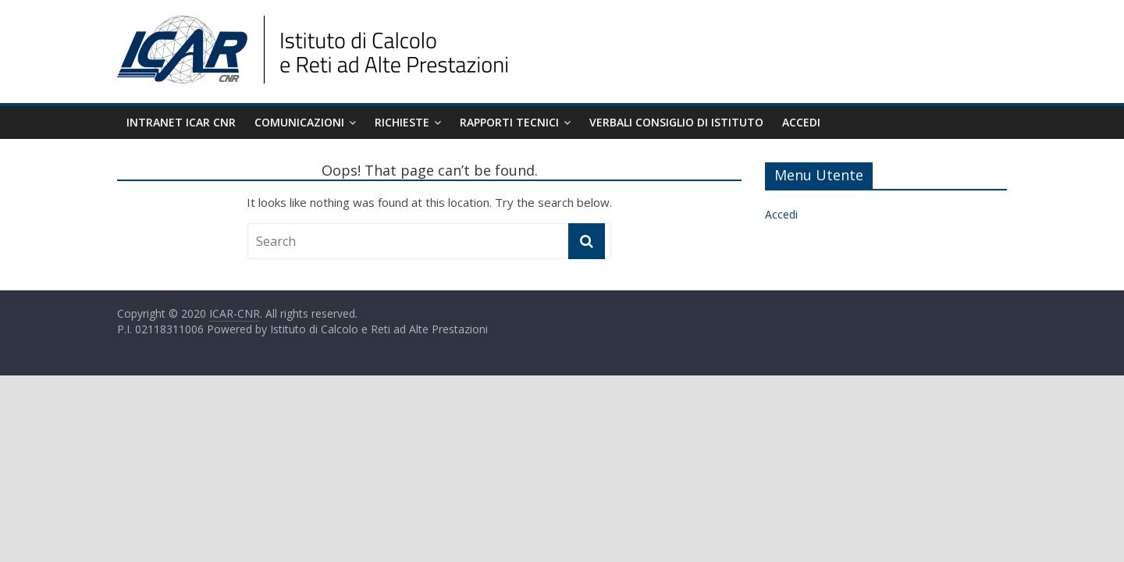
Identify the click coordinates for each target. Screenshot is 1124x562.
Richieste (402, 122)
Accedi (801, 122)
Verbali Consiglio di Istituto (676, 122)
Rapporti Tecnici (509, 122)
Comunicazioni (299, 122)
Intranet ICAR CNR (181, 122)
